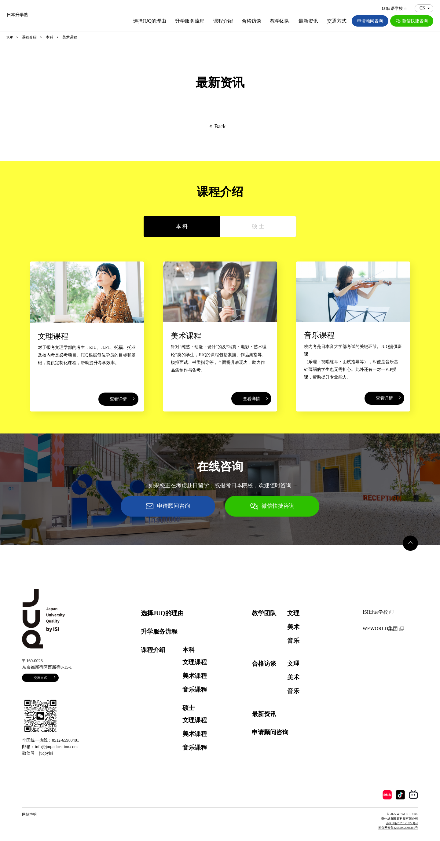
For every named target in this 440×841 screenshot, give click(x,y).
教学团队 (280, 21)
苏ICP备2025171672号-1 (402, 823)
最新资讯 (308, 21)
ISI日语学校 (394, 8)
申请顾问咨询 (370, 21)
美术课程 (194, 675)
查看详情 (118, 399)
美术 (293, 626)
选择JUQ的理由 (149, 21)
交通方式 (336, 21)
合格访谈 (251, 21)
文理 (293, 613)
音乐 (293, 640)
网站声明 (29, 814)
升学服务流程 (189, 21)
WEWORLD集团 (383, 628)
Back (220, 126)
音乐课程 (194, 689)
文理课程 (194, 662)
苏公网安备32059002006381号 (398, 827)
